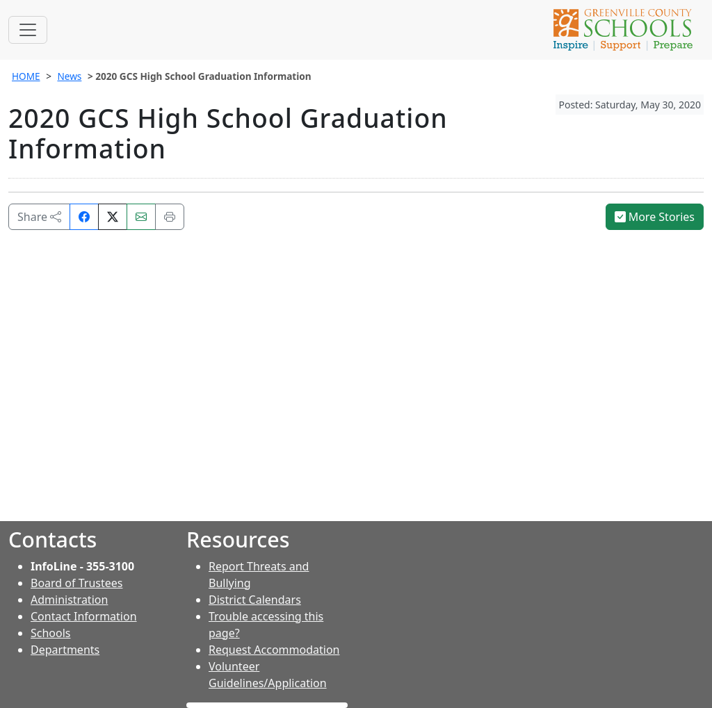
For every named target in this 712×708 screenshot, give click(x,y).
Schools (51, 633)
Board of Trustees (76, 583)
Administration (69, 599)
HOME (26, 76)
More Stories (655, 216)
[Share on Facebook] (84, 217)
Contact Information (84, 616)
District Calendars (255, 599)
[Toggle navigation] (27, 30)
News (69, 76)
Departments (65, 649)
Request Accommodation (274, 649)
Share (39, 216)
